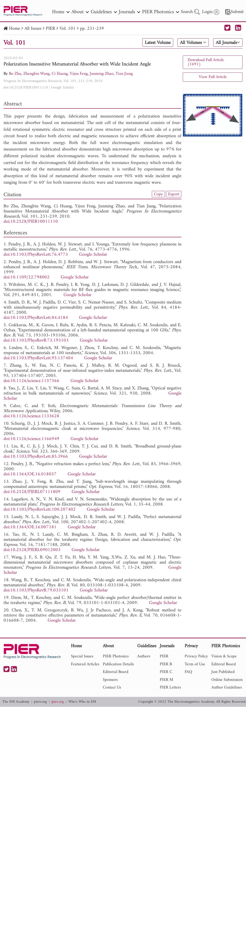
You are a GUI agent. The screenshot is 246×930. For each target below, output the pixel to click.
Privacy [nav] (191, 646)
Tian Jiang (124, 73)
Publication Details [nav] (118, 664)
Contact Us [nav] (112, 687)
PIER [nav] (164, 656)
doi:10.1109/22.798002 (26, 277)
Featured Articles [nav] (85, 664)
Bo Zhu (15, 73)
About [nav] (80, 11)
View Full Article (213, 77)
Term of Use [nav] (195, 664)
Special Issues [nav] (82, 656)
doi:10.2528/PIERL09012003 (31, 550)
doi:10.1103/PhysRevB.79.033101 (36, 590)
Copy (158, 194)
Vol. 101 (68, 29)
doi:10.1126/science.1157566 (31, 381)
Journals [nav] (129, 11)
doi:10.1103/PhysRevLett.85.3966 (35, 457)
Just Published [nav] (223, 671)
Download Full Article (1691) (206, 62)
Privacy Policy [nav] (196, 656)
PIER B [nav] (166, 664)
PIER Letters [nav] (170, 687)
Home (14, 29)
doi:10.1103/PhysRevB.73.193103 (36, 340)
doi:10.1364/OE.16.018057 (30, 474)
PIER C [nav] (166, 671)
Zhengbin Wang (36, 73)
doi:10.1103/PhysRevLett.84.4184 (35, 318)
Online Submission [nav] (227, 679)
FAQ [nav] (188, 671)
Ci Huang (60, 73)
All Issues (32, 29)
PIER (50, 29)
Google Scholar (62, 87)
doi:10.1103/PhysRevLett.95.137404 (38, 358)
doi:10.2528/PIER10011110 (25, 87)
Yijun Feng (79, 73)
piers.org (40, 702)
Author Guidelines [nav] (226, 687)
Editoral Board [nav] (223, 664)
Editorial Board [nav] (115, 671)
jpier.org (57, 702)
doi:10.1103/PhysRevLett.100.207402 (39, 510)
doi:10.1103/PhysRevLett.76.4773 (35, 255)
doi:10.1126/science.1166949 (31, 439)
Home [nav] (61, 11)
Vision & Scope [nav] (224, 656)
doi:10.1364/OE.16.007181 (30, 527)
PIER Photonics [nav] (160, 11)
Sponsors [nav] (110, 679)
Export (173, 194)
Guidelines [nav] (104, 11)
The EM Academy (15, 702)
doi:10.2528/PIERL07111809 (31, 492)
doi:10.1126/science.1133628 (31, 416)
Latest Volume (158, 43)
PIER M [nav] (166, 679)
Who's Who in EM (82, 702)
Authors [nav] (143, 656)
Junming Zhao (101, 73)
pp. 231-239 (92, 29)
